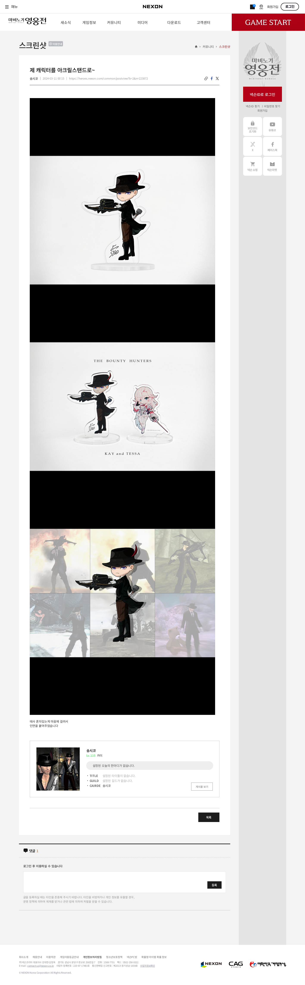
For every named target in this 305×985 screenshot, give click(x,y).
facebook (212, 78)
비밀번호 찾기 (272, 106)
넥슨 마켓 (272, 166)
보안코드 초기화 (252, 126)
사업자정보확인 (147, 965)
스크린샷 (224, 46)
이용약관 (50, 957)
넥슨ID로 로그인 (262, 94)
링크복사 (206, 78)
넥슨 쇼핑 (252, 166)
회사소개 (23, 957)
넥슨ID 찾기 (253, 106)
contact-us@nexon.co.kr (40, 965)
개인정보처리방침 (92, 957)
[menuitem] (66, 22)
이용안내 (57, 44)
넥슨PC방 (132, 957)
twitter (217, 78)
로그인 (289, 7)
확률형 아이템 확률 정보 (154, 957)
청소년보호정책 (114, 957)
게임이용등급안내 (69, 957)
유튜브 (272, 126)
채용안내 (37, 957)
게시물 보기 (202, 786)
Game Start (268, 22)
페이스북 (272, 146)
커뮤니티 (208, 46)
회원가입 (272, 7)
